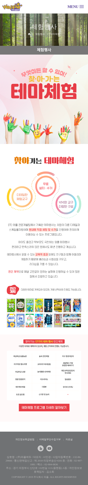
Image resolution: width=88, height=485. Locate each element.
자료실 (69, 439)
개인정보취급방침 (24, 439)
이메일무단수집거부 (50, 439)
